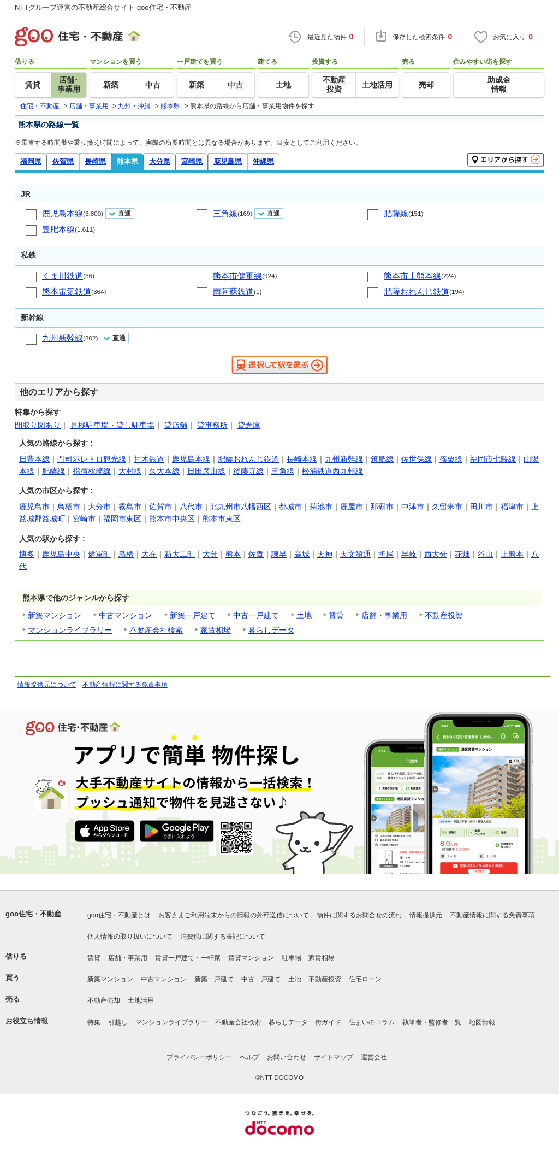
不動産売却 (103, 1000)
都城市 (290, 506)
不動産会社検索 (156, 630)
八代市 (191, 506)
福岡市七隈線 (493, 459)
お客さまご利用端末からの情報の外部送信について (233, 915)
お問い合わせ (286, 1057)
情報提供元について (46, 684)
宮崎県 (192, 161)
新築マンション (54, 615)
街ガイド (328, 1022)
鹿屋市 (351, 506)
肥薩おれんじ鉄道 (416, 291)
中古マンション (125, 615)
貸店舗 (175, 425)
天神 (324, 554)
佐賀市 (160, 506)
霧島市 (129, 506)
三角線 (225, 213)
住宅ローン (365, 979)
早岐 (409, 554)
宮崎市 (84, 518)
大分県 (159, 161)
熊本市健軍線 (237, 275)
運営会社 (374, 1057)
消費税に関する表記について (222, 936)
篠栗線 (450, 459)
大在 (149, 554)
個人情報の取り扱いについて (130, 936)
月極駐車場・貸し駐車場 (112, 425)
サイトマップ (333, 1057)
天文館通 (355, 554)
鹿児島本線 (62, 213)
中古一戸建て (256, 615)
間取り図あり (38, 425)
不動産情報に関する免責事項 (125, 684)
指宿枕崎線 (92, 471)
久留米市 (447, 506)
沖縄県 (263, 161)
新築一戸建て (193, 615)
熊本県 (127, 161)
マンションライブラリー (70, 630)
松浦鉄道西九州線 (332, 471)
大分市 (99, 506)
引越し (118, 1022)
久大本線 (164, 471)
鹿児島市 (34, 506)
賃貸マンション (251, 958)
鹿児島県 (227, 161)
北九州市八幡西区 (240, 506)
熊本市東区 (222, 518)
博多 (26, 554)
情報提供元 (425, 915)
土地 (304, 615)
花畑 (462, 554)
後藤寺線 (248, 471)
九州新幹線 (62, 338)
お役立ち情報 (26, 1021)
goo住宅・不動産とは (119, 915)
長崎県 (95, 161)
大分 (210, 554)
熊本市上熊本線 (412, 275)
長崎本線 (302, 459)
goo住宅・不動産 (33, 914)
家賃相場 (215, 630)
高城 (302, 554)
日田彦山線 (206, 471)
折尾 (386, 554)
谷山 (485, 554)
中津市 (412, 506)
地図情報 (482, 1022)
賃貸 (336, 615)
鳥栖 (126, 554)
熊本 (233, 554)
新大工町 (179, 554)
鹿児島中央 (61, 554)
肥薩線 (396, 213)
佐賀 (256, 554)
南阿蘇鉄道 (233, 291)
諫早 (279, 554)
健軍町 (99, 554)
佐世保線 (416, 459)
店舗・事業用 (384, 615)
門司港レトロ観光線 (91, 459)
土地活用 (141, 1000)
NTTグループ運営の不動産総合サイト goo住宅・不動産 (103, 7)
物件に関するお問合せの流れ (359, 915)
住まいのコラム (372, 1022)
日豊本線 (34, 459)
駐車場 (291, 958)
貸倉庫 (248, 425)
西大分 (435, 554)
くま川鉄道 (62, 275)
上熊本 (512, 554)
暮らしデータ (271, 630)
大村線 (129, 471)
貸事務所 (212, 425)
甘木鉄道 (149, 459)
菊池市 (321, 506)
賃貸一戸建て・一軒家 (188, 958)
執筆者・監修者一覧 (431, 1022)
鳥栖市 (68, 506)
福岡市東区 (122, 518)
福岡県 (30, 161)
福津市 (512, 506)
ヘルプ (249, 1057)
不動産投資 (444, 615)
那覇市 (382, 506)
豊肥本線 (58, 229)
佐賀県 (63, 161)
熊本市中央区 (172, 518)
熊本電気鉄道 (66, 291)
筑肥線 (382, 459)
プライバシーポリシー (199, 1057)
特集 (93, 1022)
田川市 (481, 506)
